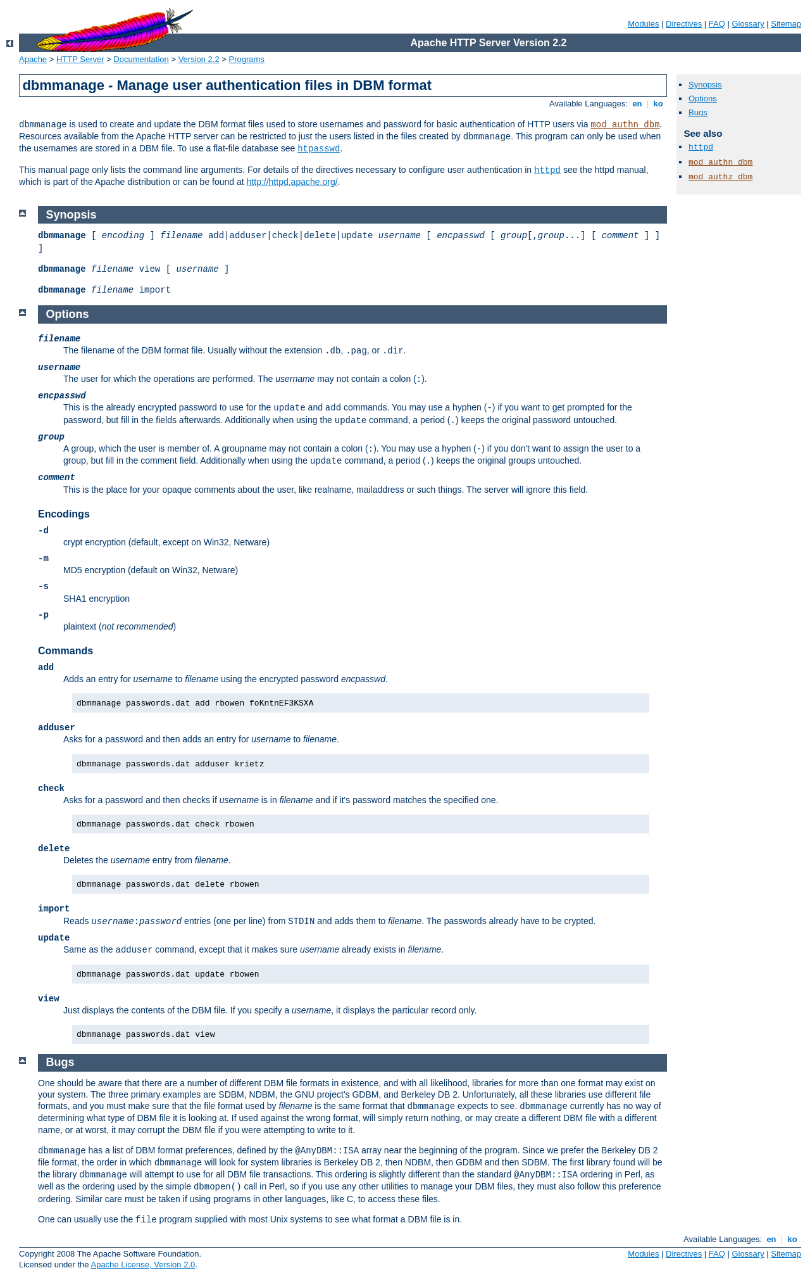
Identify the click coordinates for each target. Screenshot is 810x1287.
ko (658, 103)
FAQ (717, 24)
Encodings (64, 514)
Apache (33, 59)
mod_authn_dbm (624, 125)
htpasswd (318, 149)
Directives (684, 24)
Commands (65, 650)
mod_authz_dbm (720, 177)
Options (702, 98)
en (637, 103)
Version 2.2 (199, 59)
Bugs (697, 112)
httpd (547, 170)
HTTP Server (80, 59)
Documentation (140, 59)
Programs (247, 59)
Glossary (748, 24)
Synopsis (705, 84)
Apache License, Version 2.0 (142, 1264)
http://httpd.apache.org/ (292, 182)
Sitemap (786, 24)
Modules (643, 24)
